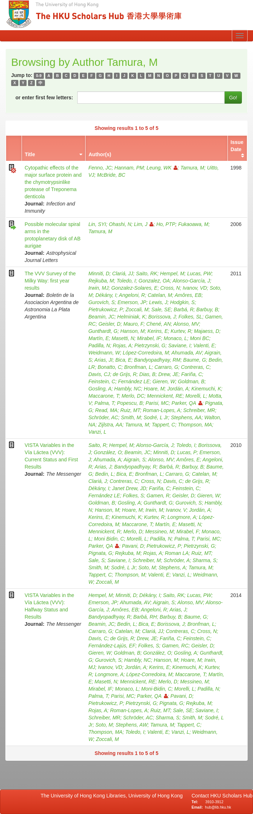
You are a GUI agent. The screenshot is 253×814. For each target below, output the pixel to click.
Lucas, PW (199, 273)
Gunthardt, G (103, 331)
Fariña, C (191, 374)
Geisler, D (109, 324)
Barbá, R (183, 309)
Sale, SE (161, 309)
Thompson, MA (195, 425)
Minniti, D (98, 273)
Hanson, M (132, 331)
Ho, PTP (165, 224)
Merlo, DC (132, 396)
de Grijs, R (125, 374)
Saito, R (97, 445)
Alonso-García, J (191, 281)
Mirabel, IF (149, 338)
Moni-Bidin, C (156, 689)
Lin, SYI (97, 224)
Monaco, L (175, 338)
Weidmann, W (104, 353)
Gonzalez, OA (154, 281)
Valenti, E (204, 345)
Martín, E (98, 338)
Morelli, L (195, 396)
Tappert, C (163, 425)
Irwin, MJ (98, 288)
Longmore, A (181, 517)
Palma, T (104, 403)
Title (30, 154)
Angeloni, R (132, 295)
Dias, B (147, 374)
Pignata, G (100, 553)
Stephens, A (172, 567)
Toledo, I (126, 281)
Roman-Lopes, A (161, 410)
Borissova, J (161, 317)
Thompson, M (130, 575)
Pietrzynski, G (149, 345)
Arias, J (103, 467)
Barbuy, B (207, 309)
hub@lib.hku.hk (218, 807)
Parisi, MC (157, 403)
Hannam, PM (129, 168)
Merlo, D (132, 531)
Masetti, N (123, 338)
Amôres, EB (188, 295)
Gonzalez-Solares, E (134, 288)
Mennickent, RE (165, 396)
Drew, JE (168, 374)
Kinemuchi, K (206, 389)
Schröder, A (177, 560)
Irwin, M (154, 510)
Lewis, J (158, 302)
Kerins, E (157, 331)
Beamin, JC (101, 317)
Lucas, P (187, 452)
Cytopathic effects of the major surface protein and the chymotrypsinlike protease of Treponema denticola (53, 182)
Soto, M (147, 567)
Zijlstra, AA (110, 425)
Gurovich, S (101, 302)
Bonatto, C (109, 367)
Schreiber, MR (199, 410)
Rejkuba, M (101, 281)
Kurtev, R (181, 331)
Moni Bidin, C (109, 539)
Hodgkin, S (182, 302)
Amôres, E (188, 459)
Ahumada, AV (186, 353)
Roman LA (177, 553)
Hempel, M (172, 273)
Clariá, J (97, 481)
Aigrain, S (135, 459)
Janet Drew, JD (129, 488)
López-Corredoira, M (146, 353)
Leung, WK (162, 168)
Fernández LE (134, 381)
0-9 (38, 75)
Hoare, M (154, 389)
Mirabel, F (187, 531)
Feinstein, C (101, 381)
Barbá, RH (145, 617)
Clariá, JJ (122, 273)
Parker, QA (186, 403)
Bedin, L (104, 474)
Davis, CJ (99, 374)
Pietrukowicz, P (105, 309)
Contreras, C (195, 367)
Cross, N (170, 288)
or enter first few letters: (44, 97)
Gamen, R (158, 495)
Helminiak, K (131, 317)
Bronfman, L (138, 367)
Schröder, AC (103, 417)
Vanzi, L (97, 432)
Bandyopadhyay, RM (157, 360)
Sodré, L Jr (156, 417)
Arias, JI (104, 360)
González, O (108, 452)
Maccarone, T (103, 396)
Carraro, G (166, 367)
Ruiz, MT (130, 410)
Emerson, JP (132, 302)
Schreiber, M (147, 560)
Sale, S (96, 560)
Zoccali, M (136, 309)
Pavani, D (133, 546)
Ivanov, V (176, 510)
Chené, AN (158, 324)
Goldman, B (191, 381)
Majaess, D (206, 331)
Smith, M (131, 417)
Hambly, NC (127, 389)
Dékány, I (105, 295)
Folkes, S (133, 495)
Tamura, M (192, 168)
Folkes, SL (190, 317)
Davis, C (172, 481)
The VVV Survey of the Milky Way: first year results (49, 281)
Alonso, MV (186, 324)
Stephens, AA (186, 417)
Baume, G (194, 360)
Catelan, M (160, 295)
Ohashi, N (120, 224)
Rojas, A (122, 345)
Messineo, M (159, 531)
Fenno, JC (100, 168)
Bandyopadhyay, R (135, 467)
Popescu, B (130, 403)
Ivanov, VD (195, 288)
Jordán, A (177, 389)
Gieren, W (163, 381)
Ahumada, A (107, 459)
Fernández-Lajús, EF (111, 645)
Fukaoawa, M (193, 224)
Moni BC (199, 338)
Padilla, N (99, 345)
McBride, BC (111, 175)
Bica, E (123, 360)
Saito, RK (146, 273)
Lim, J (143, 224)
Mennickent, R (104, 531)
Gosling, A (99, 389)
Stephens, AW (131, 725)
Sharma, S (204, 560)
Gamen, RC (175, 645)
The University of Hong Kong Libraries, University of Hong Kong (113, 796)
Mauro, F (133, 324)
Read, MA (106, 410)
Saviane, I (179, 345)
